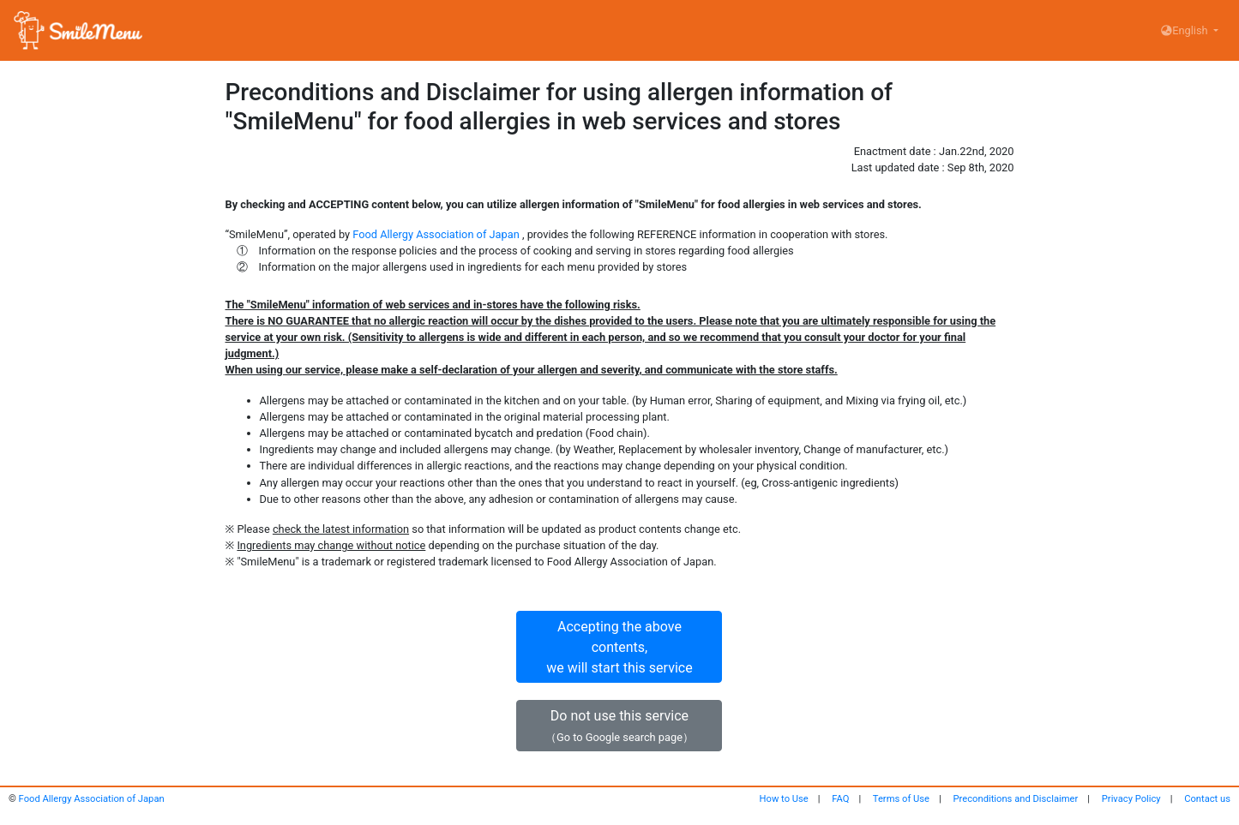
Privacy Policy (1131, 798)
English (1185, 30)
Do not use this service (619, 726)
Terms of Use (901, 798)
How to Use (784, 798)
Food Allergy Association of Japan (436, 234)
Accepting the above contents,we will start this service (619, 647)
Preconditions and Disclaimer (1016, 798)
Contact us (1207, 798)
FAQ (840, 798)
